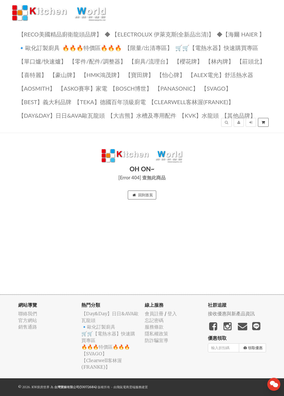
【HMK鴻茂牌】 (102, 75)
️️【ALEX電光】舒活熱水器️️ (220, 75)
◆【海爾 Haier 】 (241, 34)
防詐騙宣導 (156, 340)
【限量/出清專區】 (148, 48)
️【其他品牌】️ (238, 115)
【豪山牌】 (64, 75)
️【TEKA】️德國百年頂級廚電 (110, 102)
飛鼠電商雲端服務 (129, 387)
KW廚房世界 (41, 387)
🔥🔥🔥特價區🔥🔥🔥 (92, 48)
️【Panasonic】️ (176, 88)
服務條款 (154, 327)
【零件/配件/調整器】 (97, 61)
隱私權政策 (156, 334)
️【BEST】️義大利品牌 (45, 102)
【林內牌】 (219, 61)
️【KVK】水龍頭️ (199, 115)
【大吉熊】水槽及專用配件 (141, 115)
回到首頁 (142, 195)
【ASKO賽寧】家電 (82, 88)
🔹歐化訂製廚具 (39, 48)
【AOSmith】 (37, 88)
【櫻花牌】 (188, 61)
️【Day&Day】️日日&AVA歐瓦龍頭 (61, 115)
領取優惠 (253, 347)
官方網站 (27, 320)
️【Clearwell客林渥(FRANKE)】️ (191, 102)
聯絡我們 (27, 314)
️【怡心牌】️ (170, 75)
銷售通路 (27, 327)
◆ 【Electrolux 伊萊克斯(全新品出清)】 (159, 34)
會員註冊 (154, 314)
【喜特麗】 (32, 75)
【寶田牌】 (139, 75)
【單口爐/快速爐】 (42, 61)
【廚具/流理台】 (150, 61)
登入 (172, 314)
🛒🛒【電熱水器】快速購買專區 (216, 48)
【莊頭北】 (251, 61)
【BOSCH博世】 (131, 88)
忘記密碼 (154, 320)
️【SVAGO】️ (216, 88)
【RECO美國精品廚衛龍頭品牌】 (60, 34)
